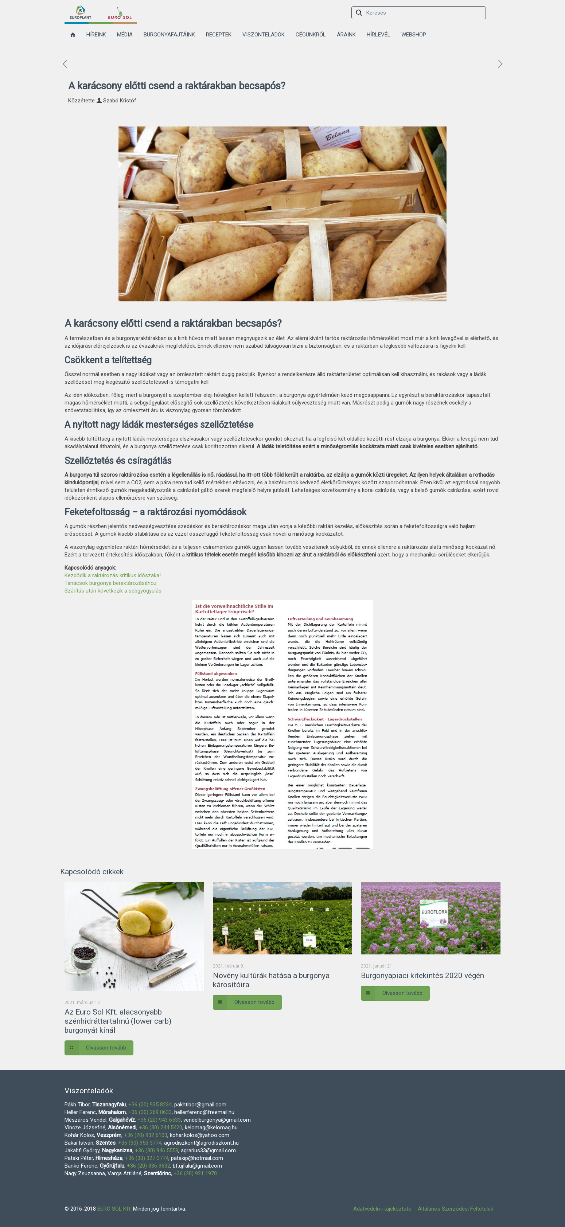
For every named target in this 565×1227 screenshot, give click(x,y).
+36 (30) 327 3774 (146, 1158)
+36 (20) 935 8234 (150, 1104)
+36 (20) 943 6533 (159, 1120)
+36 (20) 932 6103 (145, 1135)
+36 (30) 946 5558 (156, 1150)
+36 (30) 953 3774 (139, 1143)
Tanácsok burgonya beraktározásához (111, 583)
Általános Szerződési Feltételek (455, 1208)
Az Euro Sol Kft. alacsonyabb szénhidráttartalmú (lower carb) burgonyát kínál (118, 1021)
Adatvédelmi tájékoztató (382, 1208)
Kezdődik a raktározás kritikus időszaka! (113, 575)
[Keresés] (418, 12)
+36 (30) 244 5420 (160, 1127)
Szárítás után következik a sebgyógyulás (113, 590)
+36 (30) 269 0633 (150, 1112)
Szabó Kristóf (119, 100)
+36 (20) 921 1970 (195, 1173)
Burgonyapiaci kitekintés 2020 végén (422, 975)
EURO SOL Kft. (114, 1208)
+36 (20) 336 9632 (148, 1165)
